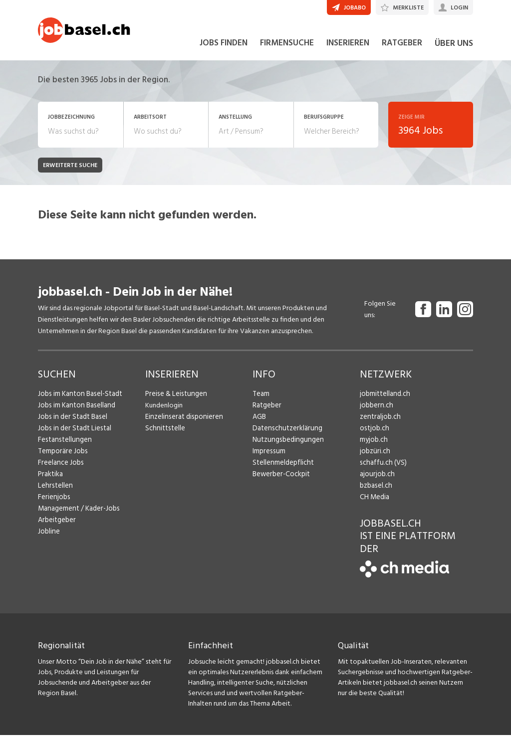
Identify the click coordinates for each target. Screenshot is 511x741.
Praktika (50, 480)
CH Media (374, 503)
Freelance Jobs (60, 468)
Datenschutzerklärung (285, 434)
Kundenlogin (164, 411)
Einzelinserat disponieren (182, 422)
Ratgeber (267, 411)
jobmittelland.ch (384, 399)
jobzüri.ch (374, 457)
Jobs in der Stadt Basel (71, 422)
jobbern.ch (375, 411)
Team (261, 399)
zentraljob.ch (379, 422)
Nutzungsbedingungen (286, 445)
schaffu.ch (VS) (381, 468)
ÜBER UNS (454, 49)
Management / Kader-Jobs (78, 514)
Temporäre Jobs (62, 457)
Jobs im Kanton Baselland (75, 411)
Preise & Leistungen (174, 399)
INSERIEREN (347, 49)
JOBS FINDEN (224, 49)
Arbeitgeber (56, 526)
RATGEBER (402, 49)
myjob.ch (373, 445)
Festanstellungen (63, 445)
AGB (259, 422)
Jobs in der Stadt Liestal (73, 434)
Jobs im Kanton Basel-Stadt (79, 399)
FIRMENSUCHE (287, 49)
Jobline (48, 537)
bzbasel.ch (375, 491)
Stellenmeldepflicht (282, 468)
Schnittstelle (164, 434)
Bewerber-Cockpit (280, 480)
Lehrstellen (54, 491)
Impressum (268, 457)
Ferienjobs (53, 503)
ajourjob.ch (376, 480)
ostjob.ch (374, 434)
